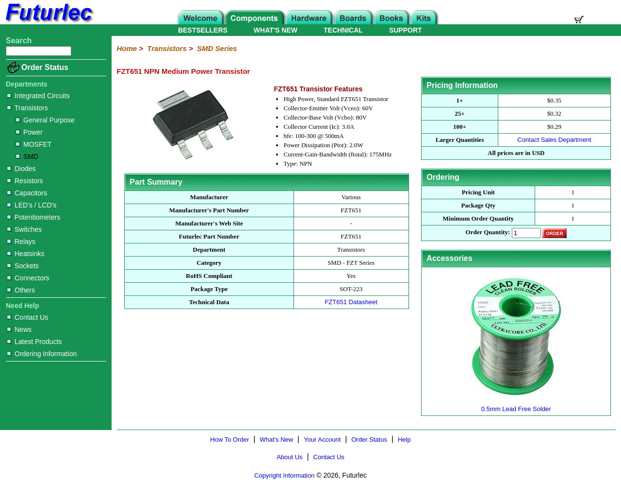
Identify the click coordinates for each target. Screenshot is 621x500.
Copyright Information (284, 475)
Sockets (23, 266)
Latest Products (34, 341)
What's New (276, 439)
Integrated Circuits (38, 96)
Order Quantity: (488, 232)
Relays (21, 241)
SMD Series (217, 48)
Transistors (27, 108)
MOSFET (33, 144)
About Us (289, 457)
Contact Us (27, 317)
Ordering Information (42, 354)
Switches (24, 229)
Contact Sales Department (554, 139)
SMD (27, 156)
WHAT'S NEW (275, 30)
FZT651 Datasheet (351, 302)
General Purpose (45, 120)
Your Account (322, 439)
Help (404, 439)
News (19, 329)
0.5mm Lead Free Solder (516, 405)
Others (21, 290)
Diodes (21, 168)
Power (29, 132)
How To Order (229, 439)
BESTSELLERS (203, 30)
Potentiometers (33, 217)
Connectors (28, 278)
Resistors (25, 181)
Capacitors (27, 193)
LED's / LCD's (31, 205)
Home (126, 48)
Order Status (44, 67)
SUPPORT (405, 30)
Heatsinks (25, 254)
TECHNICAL (343, 30)
